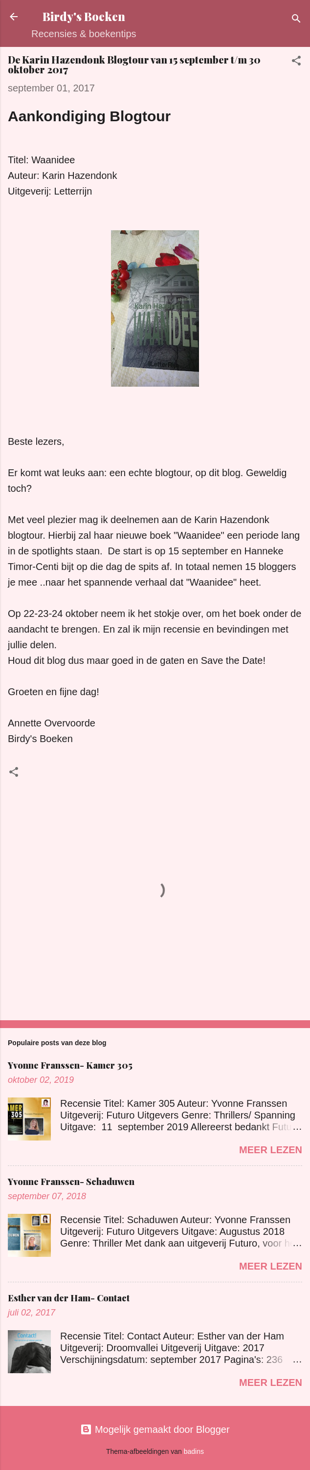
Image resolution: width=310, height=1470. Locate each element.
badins (194, 1451)
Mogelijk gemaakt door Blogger (154, 1429)
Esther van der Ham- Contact (69, 1298)
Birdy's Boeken (84, 16)
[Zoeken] (296, 20)
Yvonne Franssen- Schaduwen (71, 1181)
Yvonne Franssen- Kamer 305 (70, 1065)
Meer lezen (270, 1149)
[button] (296, 62)
